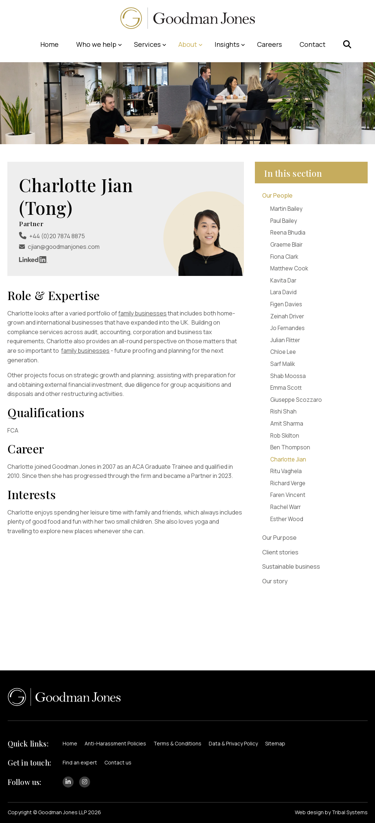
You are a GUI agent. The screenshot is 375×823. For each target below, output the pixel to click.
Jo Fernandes (287, 328)
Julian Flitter (285, 340)
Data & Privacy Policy (233, 743)
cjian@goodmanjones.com (64, 247)
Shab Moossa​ (288, 376)
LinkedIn (33, 259)
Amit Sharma (286, 423)
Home (70, 743)
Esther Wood (286, 519)
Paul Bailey (283, 221)
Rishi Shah (283, 411)
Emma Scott (286, 388)
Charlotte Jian (288, 459)
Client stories (280, 552)
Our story (274, 581)
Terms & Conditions (177, 743)
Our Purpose (279, 538)
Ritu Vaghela (286, 471)
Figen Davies (286, 304)
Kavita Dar (283, 280)
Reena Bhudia (287, 232)
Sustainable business (291, 566)
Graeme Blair (286, 244)
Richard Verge (287, 483)
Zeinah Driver (287, 316)
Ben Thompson (290, 447)
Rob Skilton (284, 435)
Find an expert (80, 762)
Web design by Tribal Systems (331, 812)
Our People (277, 195)
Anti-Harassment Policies (115, 743)
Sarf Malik (282, 364)
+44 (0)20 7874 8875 (57, 236)
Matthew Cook (289, 268)
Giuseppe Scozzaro (296, 400)
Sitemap (275, 743)
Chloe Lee (283, 352)
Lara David (283, 292)
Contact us (117, 762)
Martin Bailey (286, 209)
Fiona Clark (284, 257)
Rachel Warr (285, 507)
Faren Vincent (287, 495)
